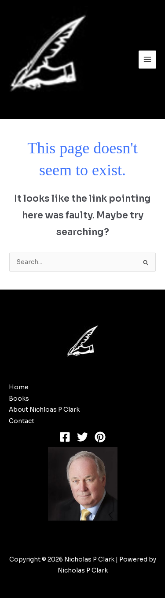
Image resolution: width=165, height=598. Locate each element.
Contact (21, 421)
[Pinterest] (100, 436)
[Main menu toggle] (148, 60)
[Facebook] (64, 436)
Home (19, 387)
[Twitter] (82, 436)
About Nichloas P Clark (44, 409)
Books (19, 398)
